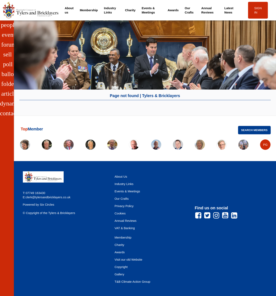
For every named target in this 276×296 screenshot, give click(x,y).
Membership (89, 10)
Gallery (119, 274)
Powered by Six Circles (38, 204)
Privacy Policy (124, 206)
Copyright (121, 267)
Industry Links (110, 10)
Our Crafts (189, 10)
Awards (173, 10)
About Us (121, 176)
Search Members (254, 130)
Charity (130, 10)
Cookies (120, 213)
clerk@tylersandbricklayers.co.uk (48, 197)
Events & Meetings (148, 10)
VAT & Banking (125, 228)
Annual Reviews (207, 10)
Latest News (228, 10)
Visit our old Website (128, 259)
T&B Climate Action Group (132, 281)
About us (69, 10)
